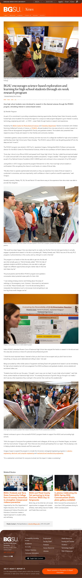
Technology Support (68, 548)
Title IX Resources (67, 551)
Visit (67, 1)
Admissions (12, 15)
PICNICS (34, 128)
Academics (20, 15)
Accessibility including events (32, 539)
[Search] (76, 2)
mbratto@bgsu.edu (34, 524)
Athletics (42, 15)
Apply (60, 1)
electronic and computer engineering (22, 453)
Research (35, 15)
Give (72, 1)
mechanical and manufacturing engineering (50, 453)
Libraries (46, 551)
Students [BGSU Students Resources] (64, 545)
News (8, 99)
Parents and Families (68, 541)
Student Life (28, 15)
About (6, 15)
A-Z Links (28, 547)
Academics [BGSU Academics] (28, 543)
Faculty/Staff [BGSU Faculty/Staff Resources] (47, 541)
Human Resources (48, 548)
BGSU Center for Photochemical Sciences (26, 126)
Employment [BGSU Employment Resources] (47, 538)
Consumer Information (32, 553)
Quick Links (49, 2)
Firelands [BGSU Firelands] (46, 545)
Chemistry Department (49, 126)
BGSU (5, 99)
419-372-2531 (9, 552)
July (15, 99)
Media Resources (67, 538)
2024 (12, 99)
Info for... (37, 2)
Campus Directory (30, 550)
